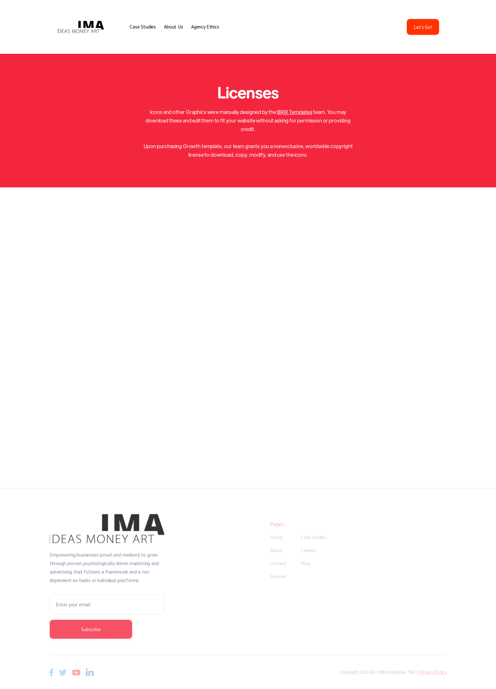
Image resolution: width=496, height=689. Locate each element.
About (276, 550)
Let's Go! (423, 27)
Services (278, 576)
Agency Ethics (205, 26)
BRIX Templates (295, 112)
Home (276, 537)
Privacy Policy (433, 672)
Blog (306, 563)
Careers (308, 550)
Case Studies (143, 26)
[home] (80, 27)
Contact (278, 563)
